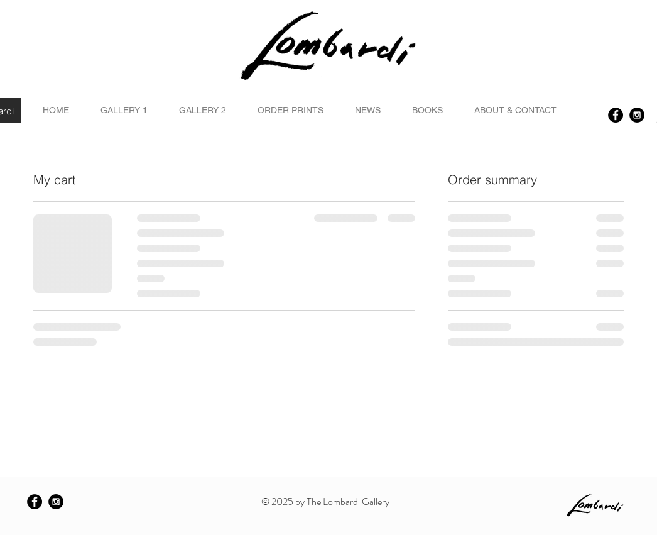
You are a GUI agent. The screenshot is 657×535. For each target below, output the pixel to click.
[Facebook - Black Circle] (615, 115)
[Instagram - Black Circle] (636, 115)
